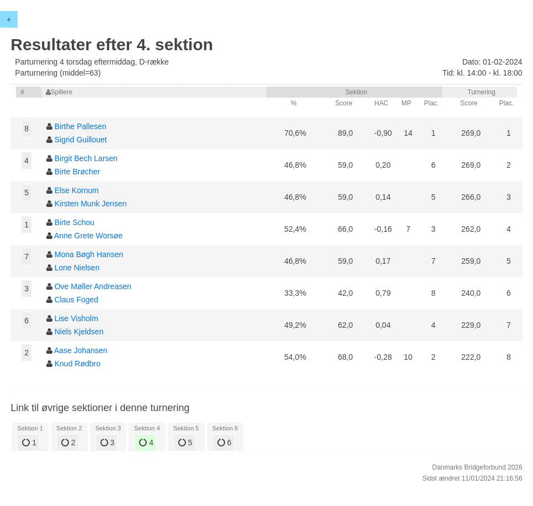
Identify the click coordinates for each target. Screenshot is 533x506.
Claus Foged (76, 299)
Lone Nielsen (77, 267)
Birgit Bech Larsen (86, 158)
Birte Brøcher (77, 171)
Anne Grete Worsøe (88, 235)
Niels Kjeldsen (79, 331)
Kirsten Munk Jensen (91, 203)
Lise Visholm (76, 318)
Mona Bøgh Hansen (89, 254)
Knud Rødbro (77, 363)
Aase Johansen (81, 350)
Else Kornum (77, 190)
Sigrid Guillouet (81, 139)
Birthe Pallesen (80, 126)
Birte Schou (74, 222)
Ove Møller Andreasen (93, 286)
